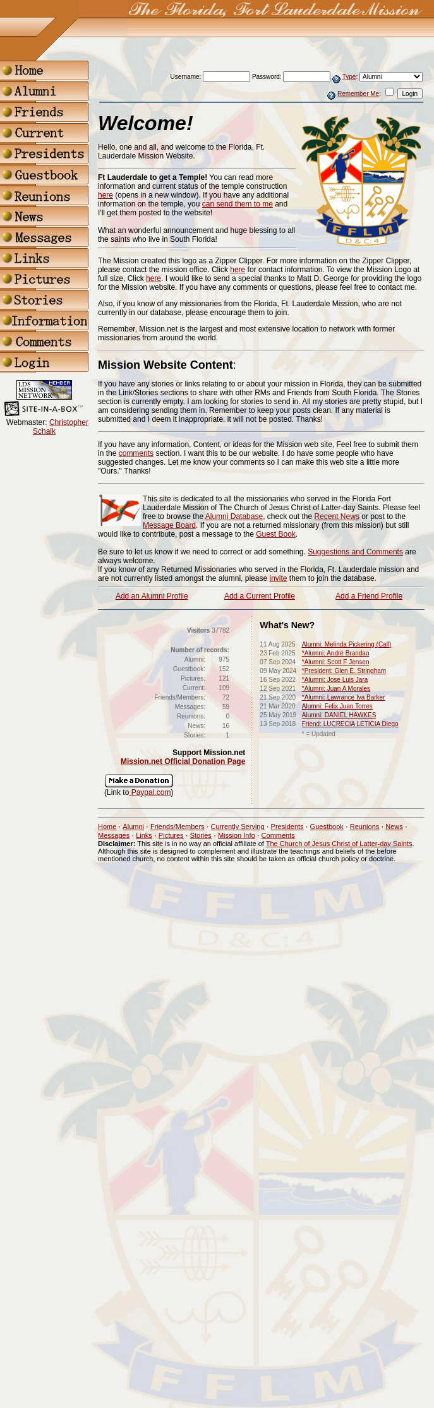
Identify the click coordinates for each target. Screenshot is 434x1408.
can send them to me (237, 204)
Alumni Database (234, 516)
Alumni (133, 826)
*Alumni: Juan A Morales (336, 688)
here (105, 195)
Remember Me (358, 93)
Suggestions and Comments (355, 551)
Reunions (364, 826)
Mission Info (236, 835)
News (394, 826)
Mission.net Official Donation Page (183, 761)
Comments (278, 835)
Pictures (171, 835)
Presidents (287, 826)
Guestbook (327, 826)
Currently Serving (238, 826)
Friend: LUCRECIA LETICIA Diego (350, 723)
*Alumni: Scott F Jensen (336, 662)
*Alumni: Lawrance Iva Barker (343, 697)
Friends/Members (177, 826)
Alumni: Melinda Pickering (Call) (347, 644)
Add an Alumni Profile (152, 596)
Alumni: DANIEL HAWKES (339, 715)
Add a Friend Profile (368, 596)
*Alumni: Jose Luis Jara (335, 679)
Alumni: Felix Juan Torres (337, 706)
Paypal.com (150, 792)
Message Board (169, 525)
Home (107, 826)
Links (144, 835)
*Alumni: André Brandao (336, 653)
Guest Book (276, 534)
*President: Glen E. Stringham (344, 670)
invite (278, 578)
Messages (114, 835)
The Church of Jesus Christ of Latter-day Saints (339, 843)
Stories (201, 835)
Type (349, 76)
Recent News (337, 516)
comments (136, 453)
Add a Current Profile (259, 596)
